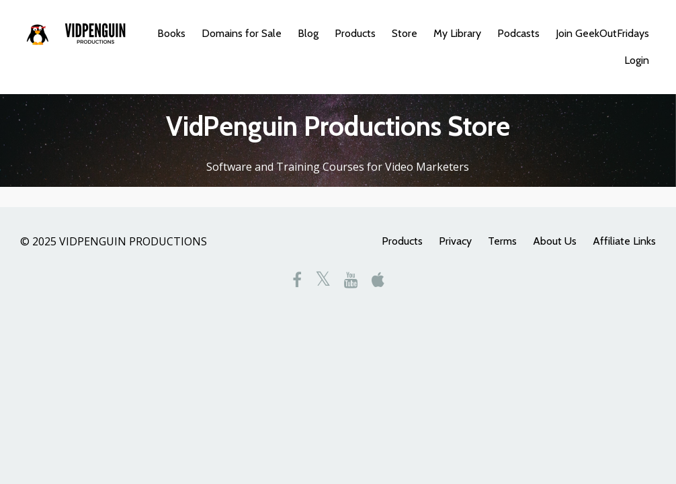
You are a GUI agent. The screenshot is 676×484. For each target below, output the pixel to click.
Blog (308, 33)
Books (171, 33)
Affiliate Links (624, 241)
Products (355, 33)
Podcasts (518, 33)
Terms (502, 241)
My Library (457, 33)
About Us (555, 241)
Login (636, 60)
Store (404, 33)
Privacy (455, 241)
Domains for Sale (242, 33)
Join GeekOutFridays (602, 33)
